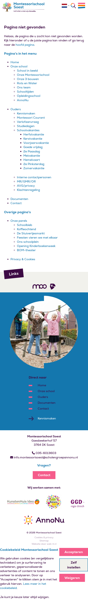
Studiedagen (25, 126)
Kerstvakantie (32, 138)
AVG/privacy (26, 185)
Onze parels (18, 221)
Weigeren (72, 578)
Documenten (19, 199)
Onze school (18, 66)
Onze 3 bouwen (28, 79)
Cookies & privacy (44, 537)
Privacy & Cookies (22, 259)
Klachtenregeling (28, 190)
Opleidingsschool (28, 96)
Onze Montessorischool (33, 75)
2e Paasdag (31, 151)
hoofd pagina (25, 45)
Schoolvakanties (28, 130)
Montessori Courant (31, 117)
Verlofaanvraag (28, 122)
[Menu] (81, 5)
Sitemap (44, 540)
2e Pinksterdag (33, 164)
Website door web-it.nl (44, 543)
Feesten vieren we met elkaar (37, 237)
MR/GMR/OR (26, 181)
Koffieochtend (26, 229)
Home (14, 62)
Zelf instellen (73, 564)
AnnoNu (23, 100)
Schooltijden (25, 91)
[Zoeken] (73, 5)
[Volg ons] (40, 286)
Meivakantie (31, 155)
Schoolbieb (24, 225)
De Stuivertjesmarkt (31, 233)
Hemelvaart (31, 160)
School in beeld (27, 70)
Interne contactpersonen (34, 177)
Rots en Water (27, 83)
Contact (16, 203)
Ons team (24, 87)
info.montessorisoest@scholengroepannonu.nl (44, 457)
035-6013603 (44, 453)
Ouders (15, 109)
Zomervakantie (33, 168)
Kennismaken (26, 113)
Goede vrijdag (33, 147)
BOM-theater (26, 250)
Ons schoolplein (28, 242)
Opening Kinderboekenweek (36, 246)
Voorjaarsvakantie (36, 143)
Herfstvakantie (33, 134)
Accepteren (73, 552)
